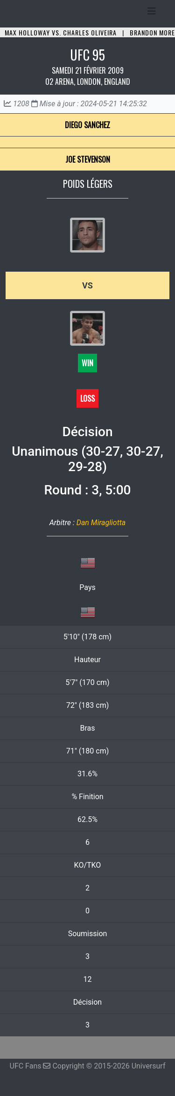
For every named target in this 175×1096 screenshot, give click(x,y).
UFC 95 (87, 54)
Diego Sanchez (87, 124)
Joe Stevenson (87, 159)
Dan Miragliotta (101, 522)
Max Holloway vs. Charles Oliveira (61, 32)
